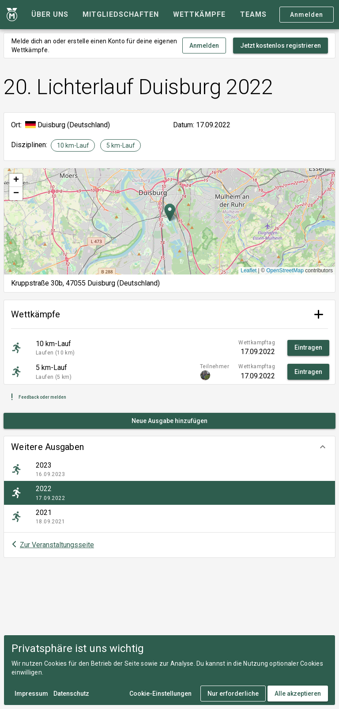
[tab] (49, 14)
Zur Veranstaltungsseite (57, 545)
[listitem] (169, 469)
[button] (169, 446)
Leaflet (248, 270)
